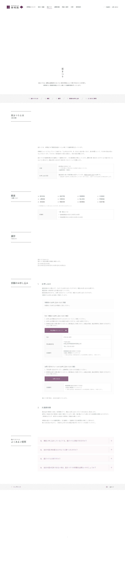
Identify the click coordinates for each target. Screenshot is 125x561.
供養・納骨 (65, 7)
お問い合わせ (115, 7)
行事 (72, 7)
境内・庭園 (41, 7)
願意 (48, 98)
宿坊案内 (78, 7)
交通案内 (108, 7)
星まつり (49, 7)
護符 (59, 98)
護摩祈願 (57, 7)
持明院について (31, 7)
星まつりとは (34, 98)
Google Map (73, 537)
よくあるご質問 (92, 98)
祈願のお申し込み (74, 98)
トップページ (17, 487)
